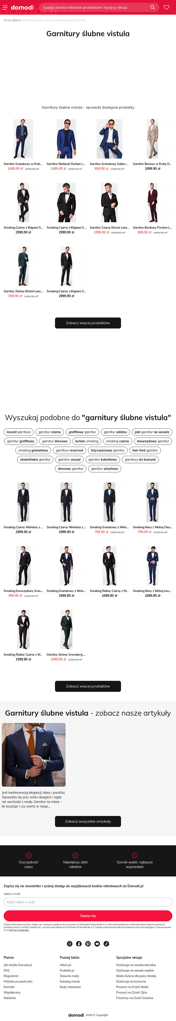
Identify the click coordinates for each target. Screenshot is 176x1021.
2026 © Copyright (97, 1015)
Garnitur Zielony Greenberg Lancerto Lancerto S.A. (80, 654)
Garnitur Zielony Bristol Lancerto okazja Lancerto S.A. (39, 291)
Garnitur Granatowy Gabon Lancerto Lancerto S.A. (123, 164)
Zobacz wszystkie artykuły (88, 821)
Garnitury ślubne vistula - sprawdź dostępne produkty (88, 107)
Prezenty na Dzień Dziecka (134, 998)
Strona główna (12, 20)
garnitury (19, 432)
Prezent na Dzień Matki (132, 987)
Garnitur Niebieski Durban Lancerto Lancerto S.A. (79, 164)
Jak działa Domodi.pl (18, 965)
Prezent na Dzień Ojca (131, 992)
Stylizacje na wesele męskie (135, 970)
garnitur (49, 432)
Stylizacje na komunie (131, 981)
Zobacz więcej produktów (88, 322)
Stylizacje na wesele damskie (136, 965)
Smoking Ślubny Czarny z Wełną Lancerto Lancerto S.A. (40, 654)
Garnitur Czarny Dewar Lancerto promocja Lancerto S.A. (127, 227)
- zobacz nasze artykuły (88, 712)
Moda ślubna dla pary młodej (136, 976)
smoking (86, 441)
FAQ (7, 970)
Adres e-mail (12, 893)
